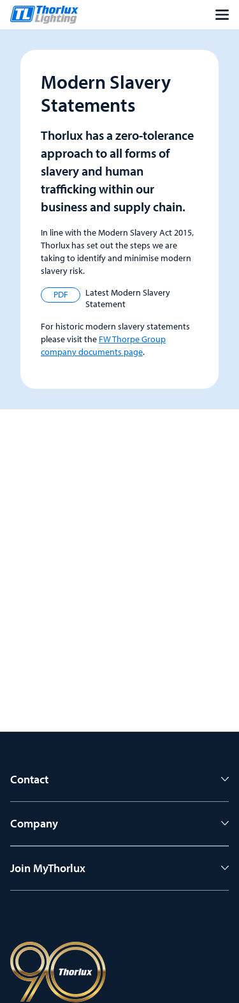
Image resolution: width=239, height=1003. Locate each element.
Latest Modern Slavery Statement (105, 298)
